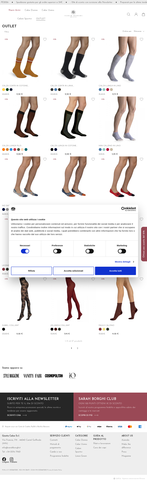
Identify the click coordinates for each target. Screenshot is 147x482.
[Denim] (55, 89)
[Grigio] (7, 209)
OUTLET (40, 19)
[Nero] (52, 149)
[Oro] (103, 329)
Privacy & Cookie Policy (54, 470)
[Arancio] (3, 149)
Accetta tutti (115, 271)
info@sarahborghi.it (11, 448)
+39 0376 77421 (13, 452)
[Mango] (3, 89)
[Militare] (18, 149)
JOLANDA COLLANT (60, 325)
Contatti (54, 440)
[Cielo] (11, 149)
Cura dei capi (99, 448)
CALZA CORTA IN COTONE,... (15, 86)
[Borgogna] (3, 269)
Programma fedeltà (59, 456)
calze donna (31, 10)
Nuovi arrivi (15, 10)
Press (124, 452)
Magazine (126, 456)
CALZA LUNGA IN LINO (110, 86)
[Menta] (103, 89)
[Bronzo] (7, 149)
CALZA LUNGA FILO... (12, 146)
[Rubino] (107, 89)
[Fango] (59, 89)
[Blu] (55, 149)
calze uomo (48, 10)
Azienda (125, 440)
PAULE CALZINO (106, 325)
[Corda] (111, 89)
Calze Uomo (81, 444)
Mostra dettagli (122, 261)
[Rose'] (22, 149)
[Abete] (7, 89)
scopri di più (85, 415)
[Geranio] (14, 149)
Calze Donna (81, 440)
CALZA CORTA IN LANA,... (62, 86)
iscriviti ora (14, 415)
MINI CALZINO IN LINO (110, 146)
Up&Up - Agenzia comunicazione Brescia (130, 478)
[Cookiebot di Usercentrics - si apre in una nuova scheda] (123, 209)
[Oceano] (26, 149)
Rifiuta (31, 271)
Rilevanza (139, 32)
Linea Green (81, 456)
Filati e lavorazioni (101, 443)
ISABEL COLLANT (10, 325)
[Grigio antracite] (52, 89)
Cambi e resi (56, 452)
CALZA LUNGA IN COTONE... (64, 146)
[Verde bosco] (7, 269)
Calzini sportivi (24, 19)
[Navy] (11, 89)
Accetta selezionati (73, 271)
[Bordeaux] (55, 329)
